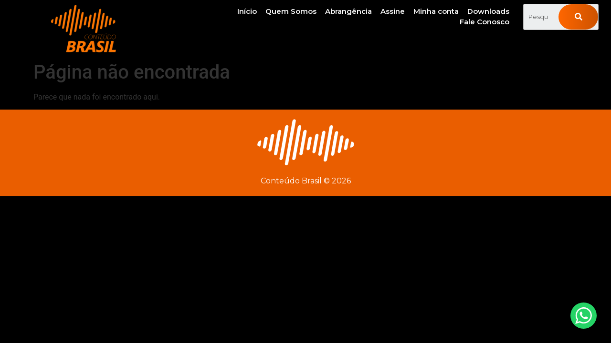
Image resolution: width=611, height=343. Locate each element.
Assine (392, 11)
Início (247, 11)
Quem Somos (290, 11)
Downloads (488, 11)
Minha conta (436, 11)
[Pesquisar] (578, 17)
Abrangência (348, 11)
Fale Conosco (484, 21)
